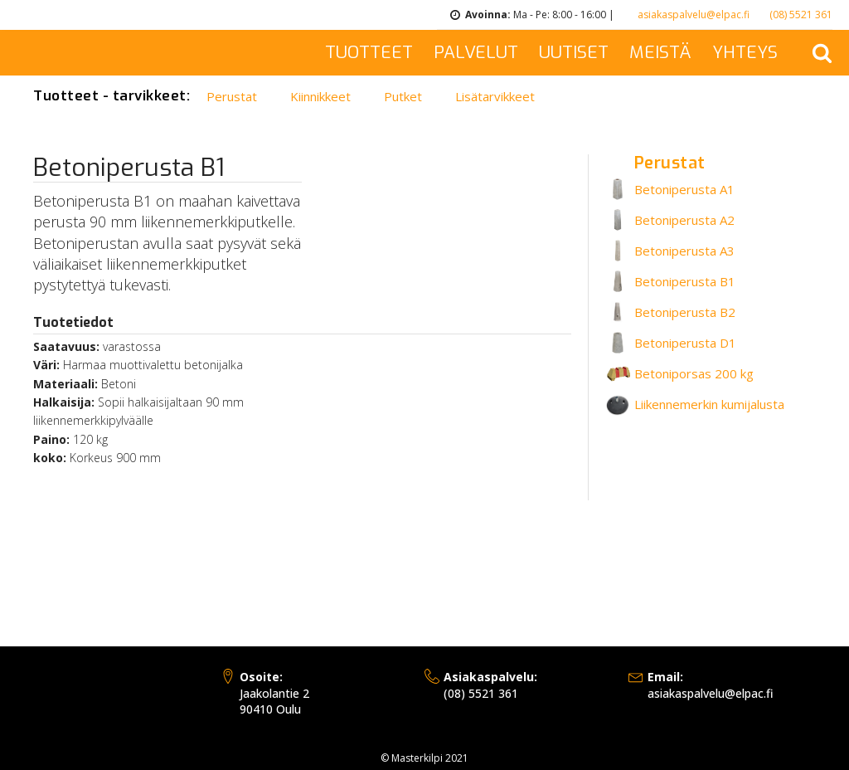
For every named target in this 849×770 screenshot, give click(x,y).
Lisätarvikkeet (495, 96)
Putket (403, 96)
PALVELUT (476, 52)
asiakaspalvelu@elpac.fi (694, 14)
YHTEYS (745, 52)
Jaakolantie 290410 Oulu (274, 693)
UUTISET (574, 52)
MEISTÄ (660, 52)
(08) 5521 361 (800, 14)
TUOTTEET (369, 52)
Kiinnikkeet (320, 96)
